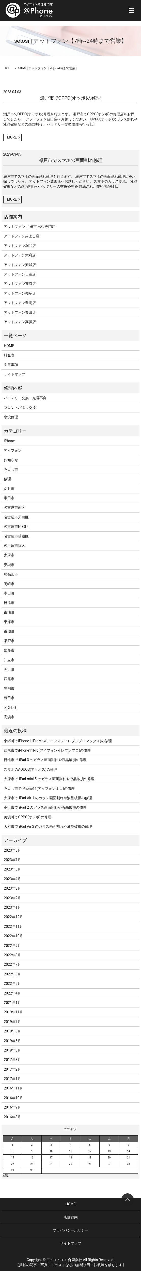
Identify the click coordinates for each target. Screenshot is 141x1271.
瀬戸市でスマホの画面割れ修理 (71, 160)
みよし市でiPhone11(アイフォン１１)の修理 (39, 788)
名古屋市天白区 (16, 517)
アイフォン (13, 450)
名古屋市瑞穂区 (16, 536)
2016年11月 (13, 1088)
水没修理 (11, 417)
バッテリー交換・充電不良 (25, 398)
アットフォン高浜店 (20, 322)
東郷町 (9, 631)
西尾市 (9, 679)
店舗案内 (71, 1217)
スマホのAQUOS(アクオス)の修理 (30, 769)
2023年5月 (12, 869)
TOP (7, 68)
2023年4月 (12, 879)
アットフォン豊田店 (20, 312)
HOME (9, 346)
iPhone (9, 441)
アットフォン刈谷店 (20, 246)
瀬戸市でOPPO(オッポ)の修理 (70, 98)
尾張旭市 (11, 574)
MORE (12, 137)
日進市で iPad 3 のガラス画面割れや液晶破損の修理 (45, 760)
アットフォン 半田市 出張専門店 (29, 227)
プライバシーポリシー (70, 1230)
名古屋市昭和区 (16, 526)
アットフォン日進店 (20, 274)
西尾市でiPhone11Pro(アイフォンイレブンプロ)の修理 (47, 750)
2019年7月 (12, 1022)
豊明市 (9, 688)
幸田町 (9, 593)
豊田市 (9, 698)
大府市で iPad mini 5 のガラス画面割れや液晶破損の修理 (49, 779)
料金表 (9, 355)
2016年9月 (12, 1107)
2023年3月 (12, 888)
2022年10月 (13, 936)
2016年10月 (13, 1098)
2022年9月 (12, 946)
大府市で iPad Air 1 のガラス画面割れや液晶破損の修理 (48, 798)
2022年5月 (12, 984)
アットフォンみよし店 (21, 236)
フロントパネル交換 (20, 408)
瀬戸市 (9, 641)
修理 (7, 479)
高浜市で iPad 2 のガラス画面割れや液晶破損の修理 (45, 807)
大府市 (9, 555)
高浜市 (9, 717)
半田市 (9, 498)
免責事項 (11, 365)
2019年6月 (12, 1031)
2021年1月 (12, 1003)
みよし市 (11, 469)
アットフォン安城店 (20, 265)
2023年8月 (12, 850)
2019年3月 (12, 1050)
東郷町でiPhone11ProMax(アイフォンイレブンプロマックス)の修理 (58, 741)
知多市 (9, 650)
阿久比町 (11, 708)
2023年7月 (12, 860)
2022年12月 (13, 917)
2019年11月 (13, 1012)
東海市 (9, 622)
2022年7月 (12, 964)
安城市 (9, 565)
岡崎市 (9, 584)
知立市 (9, 660)
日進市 (9, 603)
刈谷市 (9, 489)
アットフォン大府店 (20, 255)
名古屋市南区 (14, 507)
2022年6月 (12, 974)
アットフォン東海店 (20, 284)
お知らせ (11, 460)
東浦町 (9, 612)
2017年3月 (12, 1060)
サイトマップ (14, 374)
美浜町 (9, 669)
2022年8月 (12, 955)
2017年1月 (12, 1079)
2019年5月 (12, 1041)
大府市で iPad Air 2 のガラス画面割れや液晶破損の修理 (48, 826)
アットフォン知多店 (20, 293)
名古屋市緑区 (14, 546)
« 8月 (6, 1175)
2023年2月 (12, 898)
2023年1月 (12, 907)
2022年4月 (12, 993)
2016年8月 (12, 1117)
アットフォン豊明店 (20, 303)
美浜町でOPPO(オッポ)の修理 (27, 817)
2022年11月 (13, 926)
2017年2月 (12, 1069)
